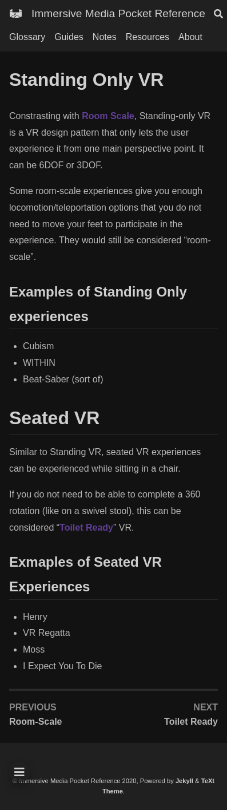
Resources (147, 37)
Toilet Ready (86, 527)
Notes (105, 37)
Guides (68, 37)
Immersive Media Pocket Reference (118, 13)
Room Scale (108, 116)
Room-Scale (35, 721)
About (190, 37)
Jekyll (184, 780)
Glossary (27, 37)
